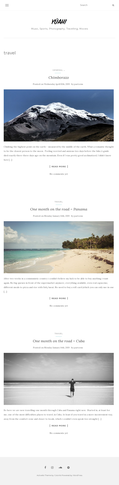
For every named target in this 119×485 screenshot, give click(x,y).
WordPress (77, 475)
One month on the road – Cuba (59, 341)
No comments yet (59, 174)
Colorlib (57, 475)
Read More (59, 166)
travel (59, 202)
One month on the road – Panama (58, 209)
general (58, 70)
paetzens (78, 84)
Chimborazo (58, 77)
